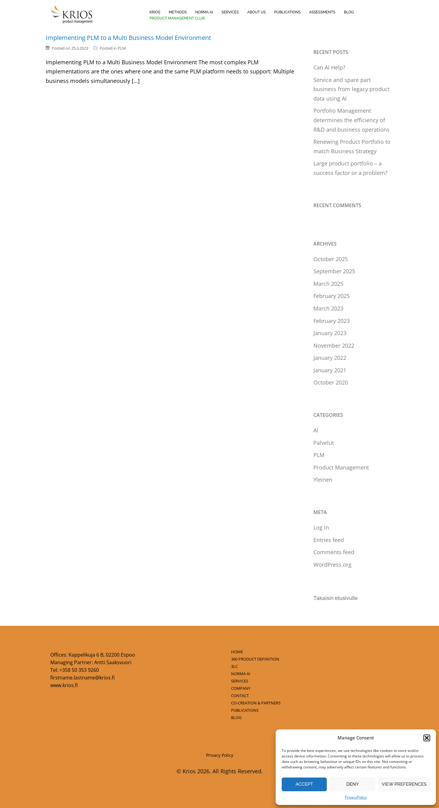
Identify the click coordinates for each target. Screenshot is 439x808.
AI (315, 430)
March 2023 (328, 308)
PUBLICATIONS (245, 710)
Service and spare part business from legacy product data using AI (351, 89)
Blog (349, 12)
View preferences (404, 784)
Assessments (322, 12)
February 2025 (331, 295)
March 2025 (328, 283)
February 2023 (331, 320)
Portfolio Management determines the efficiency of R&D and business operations (351, 120)
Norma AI (204, 12)
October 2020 (330, 382)
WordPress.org (332, 564)
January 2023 (329, 333)
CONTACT (240, 695)
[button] (427, 738)
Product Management (341, 467)
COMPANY (240, 688)
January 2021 (329, 370)
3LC (234, 666)
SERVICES (239, 681)
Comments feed (333, 552)
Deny (352, 784)
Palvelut (323, 442)
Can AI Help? (329, 67)
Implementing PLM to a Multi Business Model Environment (128, 38)
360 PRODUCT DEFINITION (255, 659)
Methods (178, 12)
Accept (304, 784)
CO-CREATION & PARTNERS (255, 703)
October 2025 (330, 259)
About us (256, 12)
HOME (237, 651)
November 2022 (333, 345)
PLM (122, 48)
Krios (154, 12)
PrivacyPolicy (356, 797)
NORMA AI (240, 673)
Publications (287, 12)
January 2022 (329, 357)
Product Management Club (177, 18)
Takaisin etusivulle (335, 598)
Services (230, 12)
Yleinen (322, 479)
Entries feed (328, 540)
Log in (321, 527)
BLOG (236, 717)
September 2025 (334, 271)
